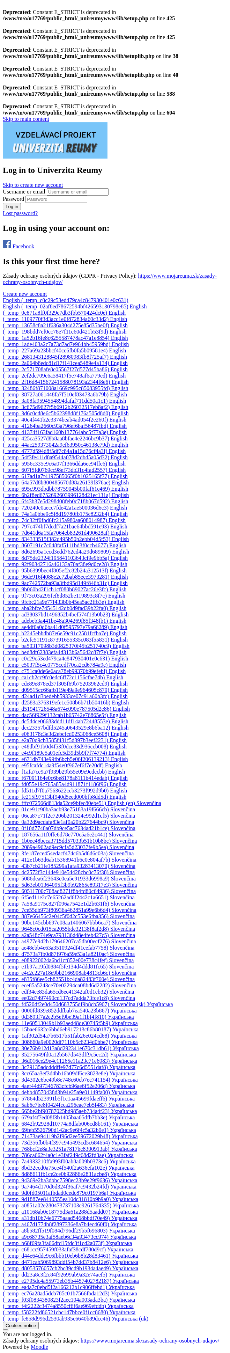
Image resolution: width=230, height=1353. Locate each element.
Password (13, 199)
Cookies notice (21, 1325)
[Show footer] (5, 1330)
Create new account (25, 294)
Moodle (39, 1347)
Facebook (18, 246)
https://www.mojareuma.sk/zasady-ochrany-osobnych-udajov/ (150, 1341)
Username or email (25, 192)
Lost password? (20, 213)
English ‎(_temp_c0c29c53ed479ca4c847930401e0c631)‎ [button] (65, 300)
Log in (12, 206)
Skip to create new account (33, 185)
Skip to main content (26, 119)
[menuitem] (66, 306)
